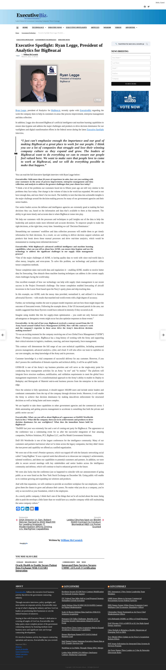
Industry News (55, 27)
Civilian (20, 562)
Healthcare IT (31, 562)
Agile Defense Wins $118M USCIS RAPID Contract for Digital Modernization (82, 606)
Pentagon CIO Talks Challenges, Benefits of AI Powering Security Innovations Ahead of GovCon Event (81, 621)
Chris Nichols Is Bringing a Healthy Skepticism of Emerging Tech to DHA (127, 631)
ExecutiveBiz (85, 110)
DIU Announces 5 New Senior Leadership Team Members (126, 593)
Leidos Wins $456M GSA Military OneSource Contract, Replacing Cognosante (79, 654)
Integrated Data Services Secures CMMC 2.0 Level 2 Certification (79, 566)
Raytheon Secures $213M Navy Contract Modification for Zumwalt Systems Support (83, 593)
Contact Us (19, 656)
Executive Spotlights (76, 27)
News (41, 562)
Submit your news (22, 654)
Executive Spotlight (95, 129)
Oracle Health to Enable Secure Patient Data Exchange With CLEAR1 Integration (36, 568)
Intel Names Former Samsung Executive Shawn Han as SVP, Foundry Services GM (83, 642)
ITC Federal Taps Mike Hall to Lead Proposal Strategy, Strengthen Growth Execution (83, 599)
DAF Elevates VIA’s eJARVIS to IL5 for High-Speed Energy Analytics (128, 624)
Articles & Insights (22, 649)
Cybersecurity (69, 562)
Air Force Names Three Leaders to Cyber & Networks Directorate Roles (128, 651)
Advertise (130, 27)
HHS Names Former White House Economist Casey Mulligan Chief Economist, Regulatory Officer (128, 606)
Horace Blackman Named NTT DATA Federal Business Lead (79, 635)
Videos (118, 27)
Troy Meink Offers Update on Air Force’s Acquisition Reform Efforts (128, 638)
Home (25, 27)
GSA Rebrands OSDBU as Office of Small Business (128, 619)
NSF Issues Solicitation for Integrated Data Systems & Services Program (129, 645)
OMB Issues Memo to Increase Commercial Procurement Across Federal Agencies (125, 599)
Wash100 (107, 27)
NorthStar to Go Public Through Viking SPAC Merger (82, 648)
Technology (38, 27)
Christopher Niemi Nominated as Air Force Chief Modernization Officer (127, 613)
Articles (95, 27)
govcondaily (118, 586)
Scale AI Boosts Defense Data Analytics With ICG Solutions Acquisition (81, 613)
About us (19, 647)
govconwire (71, 586)
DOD (78, 562)
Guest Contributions (22, 652)
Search (147, 44)
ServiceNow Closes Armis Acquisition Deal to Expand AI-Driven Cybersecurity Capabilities (83, 629)
